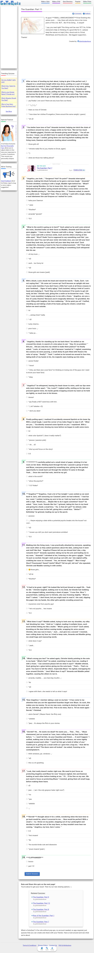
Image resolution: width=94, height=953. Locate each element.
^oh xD (29, 119)
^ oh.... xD (31, 445)
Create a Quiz (78, 170)
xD (28, 786)
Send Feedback (6, 181)
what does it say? (34, 641)
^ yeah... (30, 645)
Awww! (30, 397)
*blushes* (31, 210)
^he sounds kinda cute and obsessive (41, 845)
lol (28, 310)
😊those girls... (33, 570)
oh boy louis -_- (33, 254)
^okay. (29, 377)
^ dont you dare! (33, 411)
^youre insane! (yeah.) (35, 849)
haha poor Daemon (34, 200)
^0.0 (29, 219)
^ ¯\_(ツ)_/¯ (31, 105)
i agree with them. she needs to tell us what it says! (46, 691)
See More (9, 111)
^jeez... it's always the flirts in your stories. (43, 723)
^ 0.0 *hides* (32, 485)
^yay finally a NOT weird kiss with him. (41, 402)
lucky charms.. (32, 324)
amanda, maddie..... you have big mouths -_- (44, 678)
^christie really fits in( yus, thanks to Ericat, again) (46, 149)
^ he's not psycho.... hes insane (39, 609)
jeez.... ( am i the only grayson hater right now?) (45, 790)
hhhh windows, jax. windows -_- (39, 754)
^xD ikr (29, 574)
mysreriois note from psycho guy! (40, 604)
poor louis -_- (32, 328)
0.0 (28, 454)
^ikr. (28, 840)
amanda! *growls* (34, 214)
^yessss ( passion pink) (36, 440)
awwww (30, 516)
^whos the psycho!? (34, 481)
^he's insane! (32, 835)
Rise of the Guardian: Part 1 (43, 916)
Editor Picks (87, 1)
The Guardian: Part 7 (44, 168)
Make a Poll (56, 1)
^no (28, 795)
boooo (29, 862)
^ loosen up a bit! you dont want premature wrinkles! (47, 532)
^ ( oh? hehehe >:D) (34, 406)
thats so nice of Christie (36, 110)
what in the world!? (34, 476)
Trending (52, 948)
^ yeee (29, 205)
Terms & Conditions (29, 945)
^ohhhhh (30, 719)
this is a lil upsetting (35, 763)
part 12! (30, 866)
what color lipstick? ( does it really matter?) (43, 436)
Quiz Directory (67, 1)
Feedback (87, 13)
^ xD (29, 319)
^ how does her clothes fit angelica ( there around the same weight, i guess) (55, 114)
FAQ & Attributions (65, 945)
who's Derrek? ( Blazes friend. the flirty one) (43, 714)
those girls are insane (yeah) (38, 272)
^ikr (28, 682)
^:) (28, 153)
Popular (77, 1)
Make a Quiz (45, 1)
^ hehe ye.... (31, 333)
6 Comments (77, 13)
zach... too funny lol (34, 263)
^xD (28, 259)
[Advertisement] (56, 60)
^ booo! (30, 365)
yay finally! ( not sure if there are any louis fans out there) (48, 101)
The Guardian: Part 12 (41, 903)
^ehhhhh (30, 804)
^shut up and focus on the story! (39, 449)
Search (47, 948)
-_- (28, 808)
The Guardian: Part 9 (41, 897)
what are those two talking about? (40, 158)
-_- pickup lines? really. (35, 315)
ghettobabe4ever (85, 41)
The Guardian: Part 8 (41, 909)
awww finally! (32, 361)
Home (42, 948)
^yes (29, 799)
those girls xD (32, 144)
